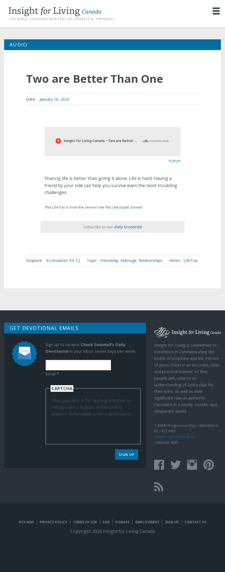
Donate (122, 522)
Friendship (109, 260)
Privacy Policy (53, 522)
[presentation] (93, 428)
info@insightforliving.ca (173, 436)
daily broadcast (128, 226)
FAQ (106, 522)
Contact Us (195, 522)
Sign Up (127, 454)
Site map (26, 522)
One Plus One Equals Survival (120, 207)
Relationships (150, 260)
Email (52, 373)
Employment (147, 522)
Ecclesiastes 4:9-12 (63, 260)
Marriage (129, 260)
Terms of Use (85, 522)
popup (174, 160)
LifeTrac (191, 260)
